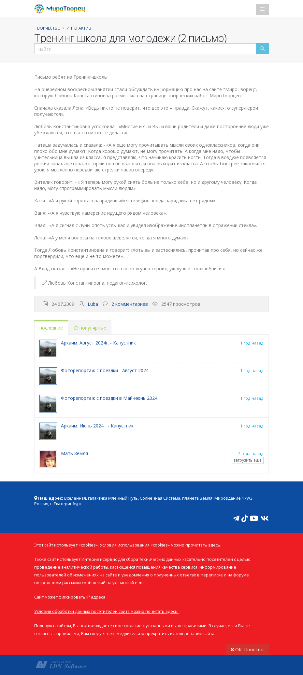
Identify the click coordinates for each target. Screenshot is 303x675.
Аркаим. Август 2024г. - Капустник (98, 343)
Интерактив (78, 28)
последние (51, 328)
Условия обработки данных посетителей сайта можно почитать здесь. (106, 611)
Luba (93, 304)
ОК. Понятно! (248, 649)
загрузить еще (248, 460)
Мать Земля (74, 453)
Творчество (48, 28)
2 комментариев (129, 304)
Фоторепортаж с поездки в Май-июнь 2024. (109, 398)
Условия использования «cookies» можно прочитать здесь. (160, 545)
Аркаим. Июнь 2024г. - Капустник (97, 426)
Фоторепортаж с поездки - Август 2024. (105, 370)
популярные (90, 328)
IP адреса (95, 597)
